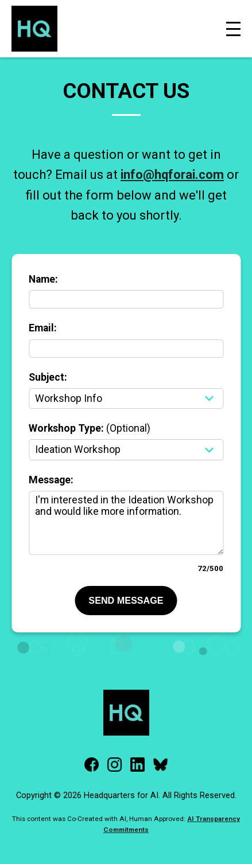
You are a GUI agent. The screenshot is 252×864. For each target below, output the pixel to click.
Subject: (48, 377)
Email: (43, 328)
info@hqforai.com (172, 174)
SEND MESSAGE (125, 600)
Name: (43, 279)
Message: (51, 480)
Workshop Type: (89, 428)
